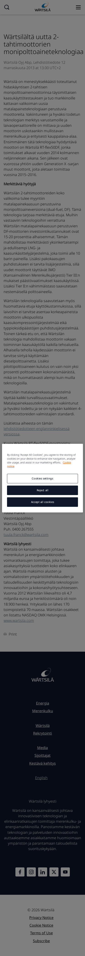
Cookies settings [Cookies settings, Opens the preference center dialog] (42, 478)
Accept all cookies (42, 502)
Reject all (43, 490)
